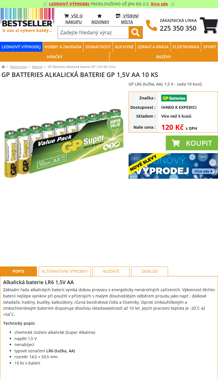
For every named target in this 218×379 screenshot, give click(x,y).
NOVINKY (100, 18)
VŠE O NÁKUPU (73, 18)
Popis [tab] (18, 245)
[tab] (209, 25)
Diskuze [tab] (150, 245)
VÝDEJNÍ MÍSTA (127, 18)
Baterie (37, 66)
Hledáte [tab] (111, 245)
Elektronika (18, 66)
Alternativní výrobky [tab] (65, 245)
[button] (192, 143)
